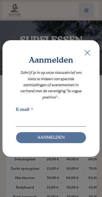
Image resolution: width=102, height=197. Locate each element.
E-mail (22, 110)
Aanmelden (51, 137)
